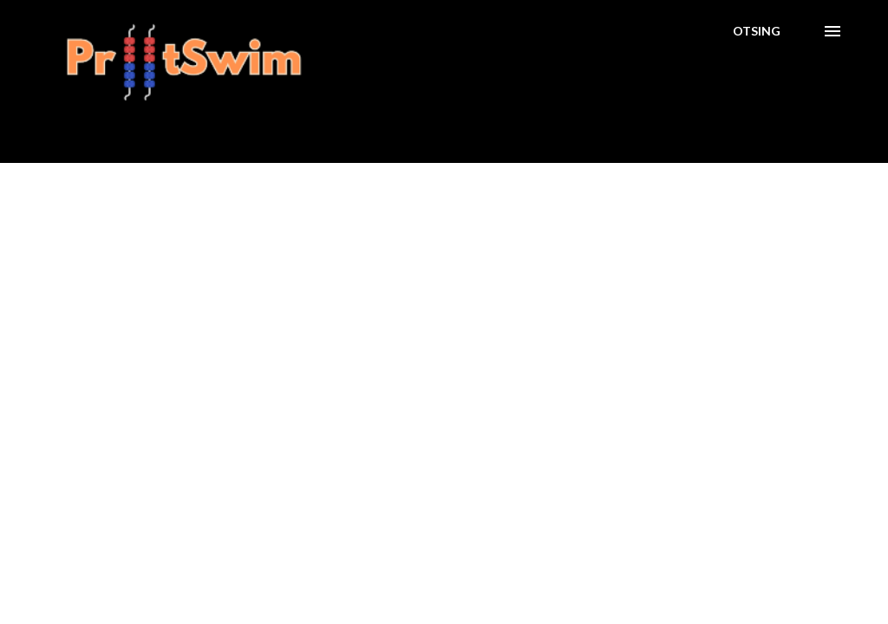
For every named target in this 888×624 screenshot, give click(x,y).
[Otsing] (756, 31)
